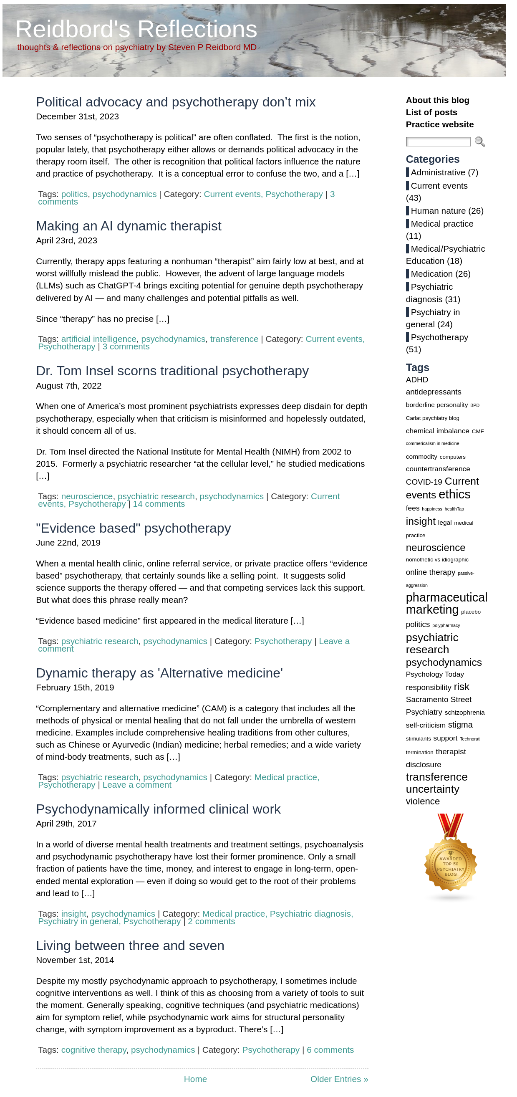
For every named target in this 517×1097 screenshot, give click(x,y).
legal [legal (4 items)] (445, 522)
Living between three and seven (130, 945)
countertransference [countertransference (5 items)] (438, 469)
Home (195, 1079)
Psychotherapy (294, 194)
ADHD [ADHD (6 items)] (417, 379)
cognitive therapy (93, 1049)
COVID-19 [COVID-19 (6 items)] (424, 482)
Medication (432, 273)
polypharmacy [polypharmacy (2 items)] (446, 625)
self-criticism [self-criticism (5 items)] (426, 725)
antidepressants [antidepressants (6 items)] (434, 391)
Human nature (438, 210)
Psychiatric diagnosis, (311, 913)
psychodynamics (125, 194)
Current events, (234, 194)
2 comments (211, 921)
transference (234, 339)
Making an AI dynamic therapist (129, 225)
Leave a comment (137, 784)
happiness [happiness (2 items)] (432, 508)
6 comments (330, 1049)
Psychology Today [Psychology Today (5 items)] (435, 674)
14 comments (159, 503)
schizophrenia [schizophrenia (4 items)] (465, 712)
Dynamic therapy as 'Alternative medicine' (159, 672)
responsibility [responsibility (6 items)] (428, 687)
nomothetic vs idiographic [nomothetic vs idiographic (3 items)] (437, 559)
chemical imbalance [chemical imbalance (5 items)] (437, 431)
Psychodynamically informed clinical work (158, 808)
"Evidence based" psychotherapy (133, 528)
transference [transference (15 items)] (437, 777)
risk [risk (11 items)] (461, 686)
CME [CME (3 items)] (478, 431)
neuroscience (87, 496)
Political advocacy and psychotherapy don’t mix (176, 101)
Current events (439, 185)
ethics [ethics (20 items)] (455, 494)
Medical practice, (287, 777)
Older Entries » (339, 1079)
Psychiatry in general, (81, 921)
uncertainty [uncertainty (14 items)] (432, 789)
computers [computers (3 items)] (453, 457)
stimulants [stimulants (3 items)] (418, 739)
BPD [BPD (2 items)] (474, 405)
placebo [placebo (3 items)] (471, 612)
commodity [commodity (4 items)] (421, 456)
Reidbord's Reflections (136, 28)
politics (74, 194)
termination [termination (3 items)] (420, 752)
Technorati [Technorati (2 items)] (470, 738)
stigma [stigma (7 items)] (460, 724)
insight (73, 913)
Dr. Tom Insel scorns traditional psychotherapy (172, 370)
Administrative (438, 172)
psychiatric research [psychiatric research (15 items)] (432, 643)
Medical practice (442, 223)
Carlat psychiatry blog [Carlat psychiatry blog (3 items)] (432, 418)
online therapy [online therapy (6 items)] (431, 572)
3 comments (126, 346)
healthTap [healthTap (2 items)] (454, 508)
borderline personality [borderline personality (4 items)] (437, 404)
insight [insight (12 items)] (421, 521)
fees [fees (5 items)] (413, 508)
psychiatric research (156, 496)
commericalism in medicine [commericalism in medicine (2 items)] (432, 443)
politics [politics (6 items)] (418, 624)
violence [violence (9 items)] (423, 801)
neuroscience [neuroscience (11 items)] (436, 547)
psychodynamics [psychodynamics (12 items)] (444, 662)
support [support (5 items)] (446, 738)
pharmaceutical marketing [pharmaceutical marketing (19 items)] (447, 603)
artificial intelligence (98, 339)
